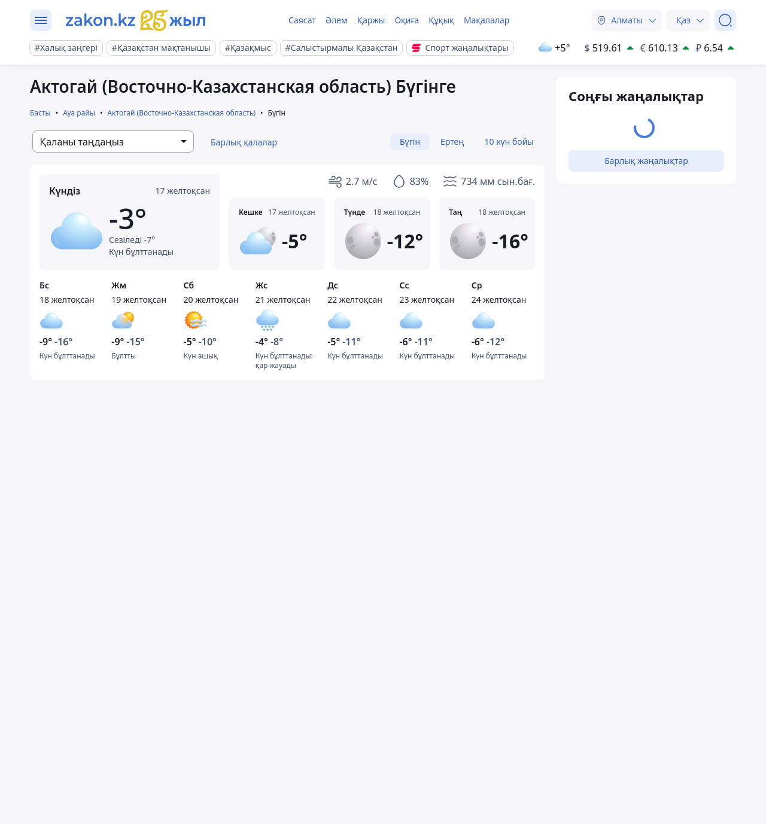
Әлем (337, 20)
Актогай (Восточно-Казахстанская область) (181, 113)
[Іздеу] (725, 20)
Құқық (441, 20)
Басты (40, 113)
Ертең (452, 141)
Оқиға (406, 20)
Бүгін (410, 141)
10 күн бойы (509, 141)
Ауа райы (79, 113)
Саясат (302, 20)
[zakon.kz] (136, 20)
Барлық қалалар (244, 142)
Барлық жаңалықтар (646, 160)
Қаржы (371, 20)
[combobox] (113, 141)
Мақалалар (486, 20)
